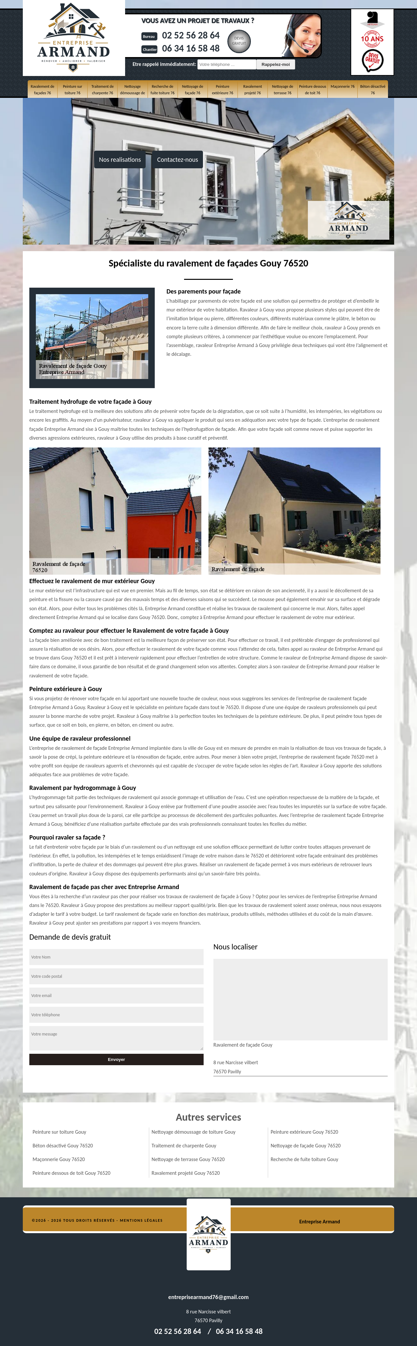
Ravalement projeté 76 (252, 89)
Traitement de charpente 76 (103, 89)
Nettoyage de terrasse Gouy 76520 (187, 1159)
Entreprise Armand (319, 1221)
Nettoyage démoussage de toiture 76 (132, 93)
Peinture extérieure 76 (222, 89)
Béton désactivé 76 (372, 89)
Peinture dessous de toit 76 (312, 89)
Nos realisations (120, 159)
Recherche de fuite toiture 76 (162, 89)
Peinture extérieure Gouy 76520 (304, 1132)
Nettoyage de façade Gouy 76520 (306, 1145)
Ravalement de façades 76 (42, 89)
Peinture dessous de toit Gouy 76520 (71, 1173)
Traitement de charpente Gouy (183, 1145)
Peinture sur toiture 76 (72, 89)
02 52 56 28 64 (189, 35)
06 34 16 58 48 (189, 48)
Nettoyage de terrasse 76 (282, 89)
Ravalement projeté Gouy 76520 (185, 1173)
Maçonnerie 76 (343, 86)
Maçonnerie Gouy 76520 (59, 1159)
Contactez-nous (177, 159)
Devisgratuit (238, 41)
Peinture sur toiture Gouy (59, 1132)
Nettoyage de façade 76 (192, 89)
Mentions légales (141, 1220)
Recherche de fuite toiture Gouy (304, 1159)
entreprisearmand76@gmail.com (208, 1297)
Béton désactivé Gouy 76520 (63, 1145)
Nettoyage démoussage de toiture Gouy (193, 1132)
